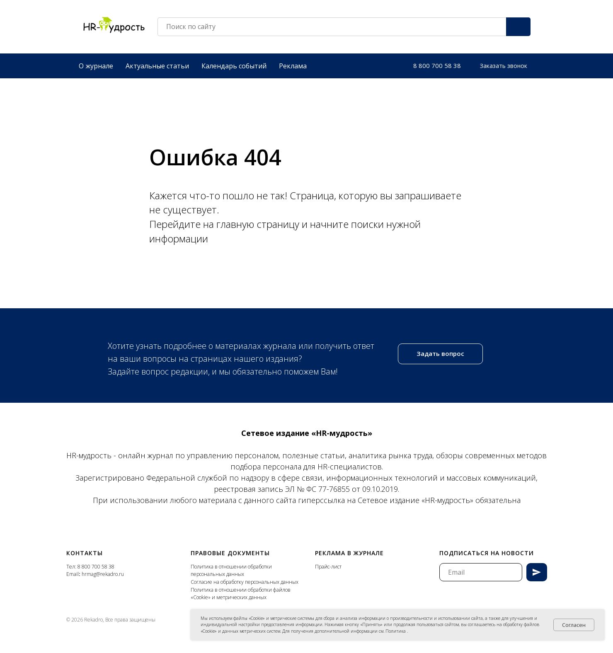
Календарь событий (234, 64)
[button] (503, 64)
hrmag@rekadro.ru (103, 572)
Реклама (293, 64)
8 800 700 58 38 (96, 564)
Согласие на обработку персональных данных (244, 580)
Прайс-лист (328, 564)
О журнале (96, 64)
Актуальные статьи (157, 64)
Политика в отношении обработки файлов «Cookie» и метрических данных (241, 592)
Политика (396, 631)
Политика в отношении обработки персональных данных (231, 568)
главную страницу (259, 222)
